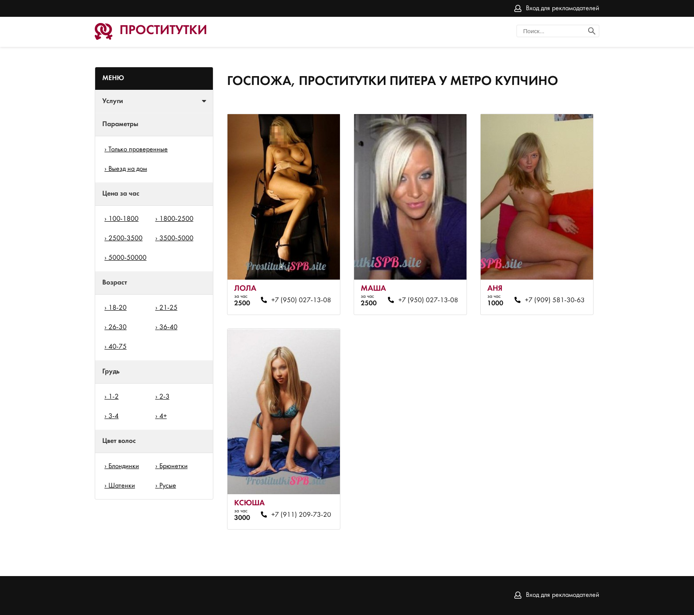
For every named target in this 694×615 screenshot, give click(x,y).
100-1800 (123, 219)
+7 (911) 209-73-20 (301, 515)
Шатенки (121, 485)
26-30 (117, 327)
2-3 (164, 396)
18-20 (117, 307)
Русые (167, 485)
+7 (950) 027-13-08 (301, 300)
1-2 (113, 396)
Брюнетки (173, 466)
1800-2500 (176, 219)
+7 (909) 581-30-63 (555, 300)
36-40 (168, 327)
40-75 (117, 346)
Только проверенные (138, 149)
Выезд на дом (127, 169)
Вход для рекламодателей (562, 8)
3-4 (113, 416)
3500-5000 (176, 238)
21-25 (168, 307)
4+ (163, 416)
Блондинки (123, 466)
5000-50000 (127, 257)
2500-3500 (125, 238)
